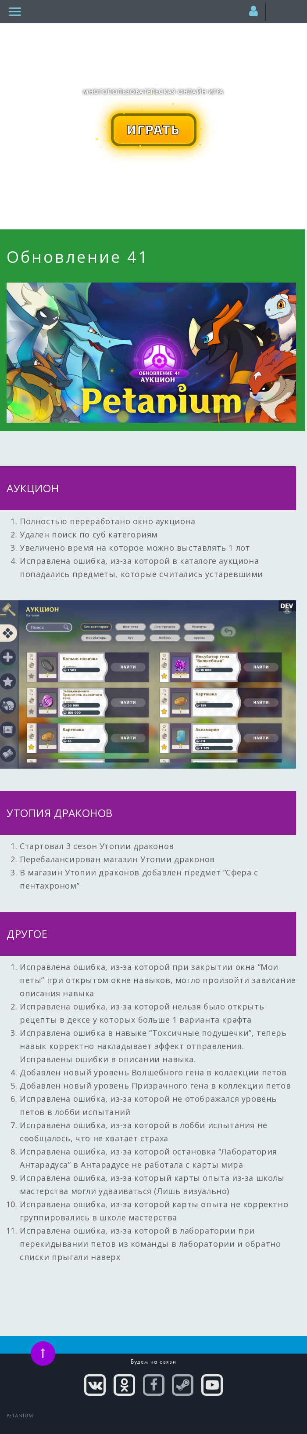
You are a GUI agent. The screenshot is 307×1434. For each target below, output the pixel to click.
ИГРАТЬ (153, 129)
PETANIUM (20, 1416)
